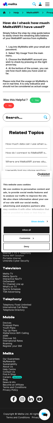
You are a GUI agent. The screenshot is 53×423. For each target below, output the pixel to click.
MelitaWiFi (33, 13)
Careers (7, 377)
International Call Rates (15, 307)
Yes (37, 100)
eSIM (5, 335)
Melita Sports (10, 276)
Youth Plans (9, 327)
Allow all (26, 230)
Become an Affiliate (13, 384)
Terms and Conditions (14, 387)
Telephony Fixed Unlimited (17, 304)
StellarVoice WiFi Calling (16, 333)
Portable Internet (12, 258)
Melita (8, 353)
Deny (26, 246)
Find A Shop (9, 374)
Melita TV (8, 273)
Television (12, 268)
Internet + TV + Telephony (17, 253)
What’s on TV (10, 286)
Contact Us (9, 371)
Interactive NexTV (12, 278)
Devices (7, 322)
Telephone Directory (14, 309)
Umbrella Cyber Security (16, 260)
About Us (8, 366)
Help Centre (9, 369)
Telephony (12, 299)
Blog (5, 379)
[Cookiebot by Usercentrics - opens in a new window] (38, 174)
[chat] (44, 414)
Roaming (7, 343)
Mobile (9, 317)
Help (16, 13)
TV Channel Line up (13, 284)
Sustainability (10, 364)
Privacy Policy (10, 389)
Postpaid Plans (11, 325)
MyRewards (9, 361)
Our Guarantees (11, 358)
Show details (37, 221)
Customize (27, 238)
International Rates (13, 340)
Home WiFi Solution (13, 255)
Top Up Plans (10, 330)
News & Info (9, 382)
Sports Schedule (11, 289)
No (10, 105)
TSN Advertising (11, 291)
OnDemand (9, 281)
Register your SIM (12, 346)
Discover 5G (9, 338)
